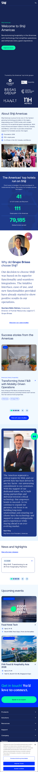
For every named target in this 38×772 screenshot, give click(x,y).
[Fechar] (35, 745)
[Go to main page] (4, 2)
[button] (12, 410)
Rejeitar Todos (19, 763)
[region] (19, 757)
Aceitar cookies (19, 768)
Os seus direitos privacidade (19, 758)
